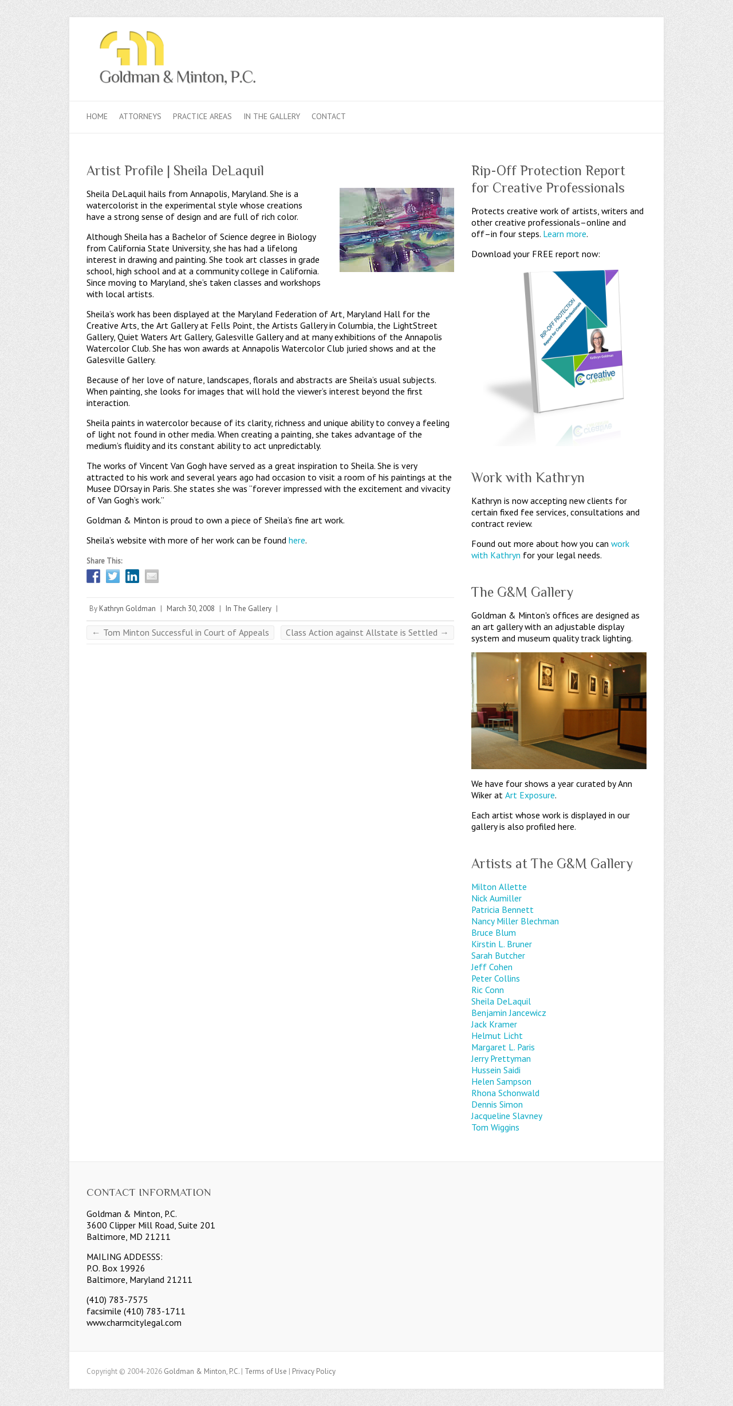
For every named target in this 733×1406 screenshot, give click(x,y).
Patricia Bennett (502, 909)
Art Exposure (530, 795)
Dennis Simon (497, 1104)
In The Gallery (271, 116)
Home (97, 116)
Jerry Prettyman (501, 1058)
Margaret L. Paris (503, 1047)
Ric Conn (487, 989)
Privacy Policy (314, 1371)
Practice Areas (202, 116)
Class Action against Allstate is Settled (367, 632)
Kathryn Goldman (127, 608)
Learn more (564, 233)
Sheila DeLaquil (501, 1001)
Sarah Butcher (498, 955)
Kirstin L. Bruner (501, 944)
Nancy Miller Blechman (515, 921)
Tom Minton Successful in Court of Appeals (180, 632)
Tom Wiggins (495, 1127)
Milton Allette (499, 886)
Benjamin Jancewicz (508, 1012)
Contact (329, 116)
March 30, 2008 (191, 608)
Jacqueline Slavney (506, 1115)
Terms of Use (266, 1371)
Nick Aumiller (496, 898)
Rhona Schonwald (505, 1092)
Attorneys (140, 116)
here (297, 540)
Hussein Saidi (496, 1070)
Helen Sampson (501, 1081)
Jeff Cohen (492, 966)
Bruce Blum (493, 932)
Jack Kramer (494, 1024)
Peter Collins (495, 978)
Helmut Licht (497, 1035)
